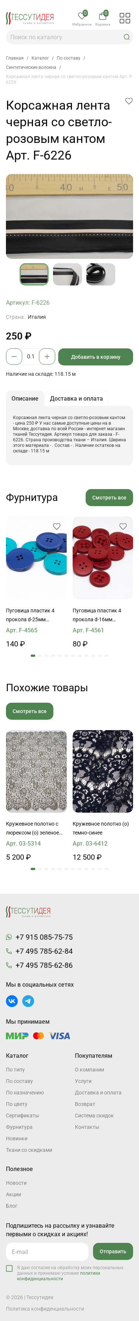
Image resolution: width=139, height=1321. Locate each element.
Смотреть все (109, 498)
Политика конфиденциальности (45, 1309)
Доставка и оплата (98, 1093)
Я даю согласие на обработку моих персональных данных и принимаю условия (70, 1273)
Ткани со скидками (29, 1150)
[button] (126, 37)
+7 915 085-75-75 (44, 937)
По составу (19, 1081)
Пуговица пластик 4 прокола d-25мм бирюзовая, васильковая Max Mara (34, 616)
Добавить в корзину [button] (95, 357)
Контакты (87, 1127)
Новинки (16, 1138)
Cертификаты (22, 1115)
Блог (11, 1206)
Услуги (83, 1081)
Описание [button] (25, 398)
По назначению (25, 1093)
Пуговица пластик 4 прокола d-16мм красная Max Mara (97, 616)
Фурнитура (19, 1127)
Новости (16, 1183)
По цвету (16, 1104)
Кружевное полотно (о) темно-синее (101, 828)
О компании (89, 1070)
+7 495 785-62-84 (44, 951)
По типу (15, 1070)
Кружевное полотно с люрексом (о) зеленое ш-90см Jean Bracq (32, 829)
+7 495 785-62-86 (44, 965)
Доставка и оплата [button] (76, 398)
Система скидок (94, 1115)
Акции (13, 1194)
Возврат (85, 1104)
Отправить (113, 1251)
